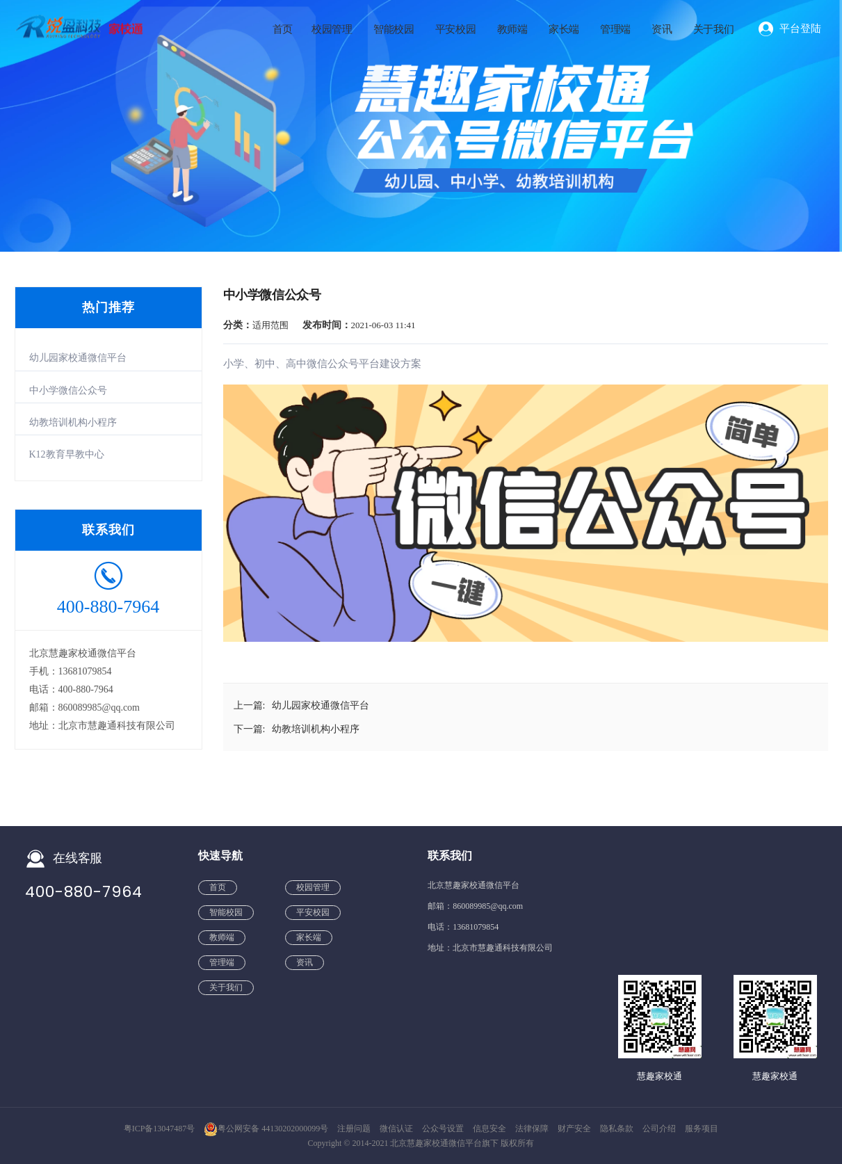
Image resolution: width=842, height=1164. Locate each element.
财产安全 (575, 1128)
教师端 (512, 29)
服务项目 (701, 1128)
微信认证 (397, 1128)
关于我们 (713, 29)
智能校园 (393, 29)
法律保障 (533, 1128)
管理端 (615, 29)
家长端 (564, 29)
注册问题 (355, 1128)
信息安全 (490, 1128)
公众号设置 (444, 1128)
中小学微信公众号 (68, 390)
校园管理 (332, 29)
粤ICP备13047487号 (159, 1128)
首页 (283, 29)
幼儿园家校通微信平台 (78, 358)
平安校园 (455, 29)
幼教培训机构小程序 (73, 422)
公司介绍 (660, 1128)
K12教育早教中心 (66, 454)
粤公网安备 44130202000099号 (266, 1128)
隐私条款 (617, 1128)
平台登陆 (800, 28)
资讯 (661, 29)
